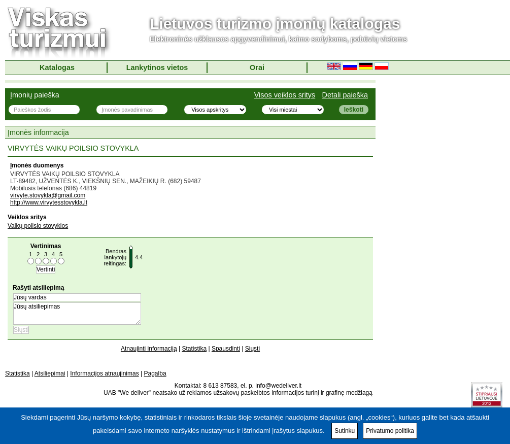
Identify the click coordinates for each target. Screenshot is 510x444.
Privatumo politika (390, 430)
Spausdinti (226, 348)
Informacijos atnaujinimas (104, 373)
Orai (257, 67)
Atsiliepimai (50, 373)
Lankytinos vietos (157, 67)
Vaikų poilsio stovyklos (38, 225)
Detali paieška (345, 95)
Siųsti (252, 348)
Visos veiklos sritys (285, 95)
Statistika (194, 348)
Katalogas (57, 67)
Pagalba (155, 373)
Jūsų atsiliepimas (77, 313)
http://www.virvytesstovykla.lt (48, 202)
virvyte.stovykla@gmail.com (47, 195)
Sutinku (344, 430)
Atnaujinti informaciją (149, 348)
